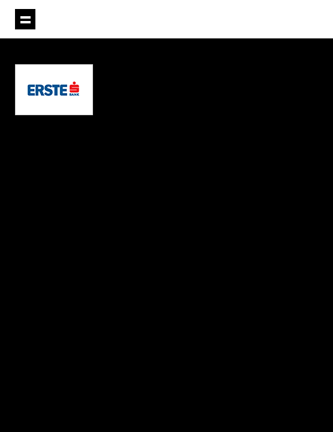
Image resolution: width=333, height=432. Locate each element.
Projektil (251, 19)
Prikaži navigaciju (25, 19)
